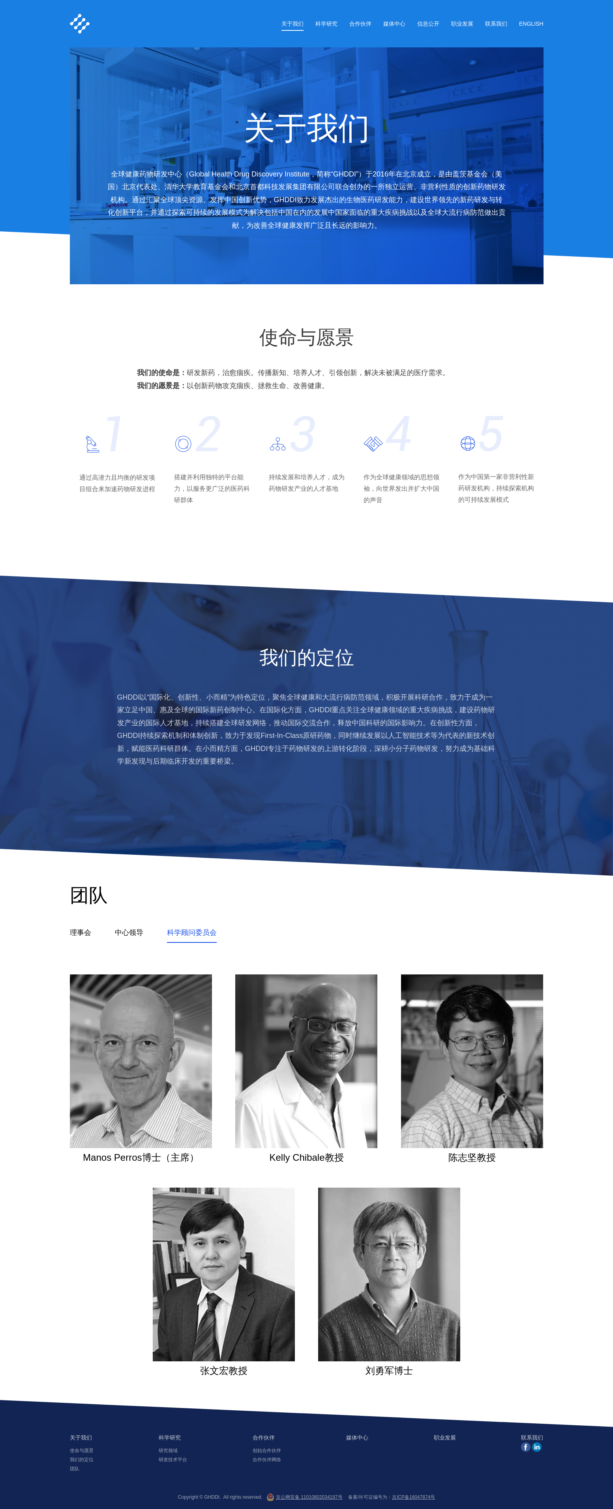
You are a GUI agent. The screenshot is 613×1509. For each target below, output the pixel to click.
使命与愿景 (82, 1450)
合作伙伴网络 (267, 1459)
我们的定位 (82, 1459)
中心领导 (129, 933)
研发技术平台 (173, 1459)
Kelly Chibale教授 (306, 1068)
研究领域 (168, 1450)
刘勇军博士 (389, 1282)
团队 (74, 1468)
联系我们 (496, 24)
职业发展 (462, 24)
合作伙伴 (360, 24)
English (531, 24)
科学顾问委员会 (192, 933)
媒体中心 (394, 24)
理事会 (80, 933)
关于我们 (292, 24)
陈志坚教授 (472, 1068)
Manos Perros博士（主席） (141, 1068)
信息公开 (428, 24)
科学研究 (326, 24)
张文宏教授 (224, 1282)
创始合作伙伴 (267, 1450)
